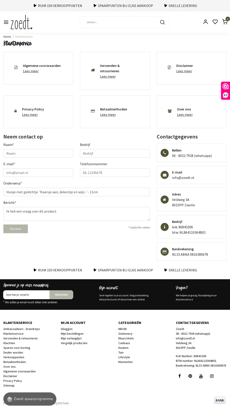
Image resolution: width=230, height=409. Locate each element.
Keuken (123, 348)
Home (7, 36)
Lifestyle (124, 357)
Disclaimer (10, 376)
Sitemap (9, 385)
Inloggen (67, 329)
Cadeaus (124, 343)
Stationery (125, 334)
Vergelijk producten (74, 343)
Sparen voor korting (16, 348)
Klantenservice (24, 36)
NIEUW (122, 329)
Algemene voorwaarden (19, 371)
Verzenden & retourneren (20, 338)
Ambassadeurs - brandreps (21, 329)
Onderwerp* (12, 183)
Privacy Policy (12, 381)
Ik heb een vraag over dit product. (76, 214)
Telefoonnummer (93, 164)
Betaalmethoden (14, 362)
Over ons (9, 367)
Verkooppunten (13, 357)
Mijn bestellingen (72, 334)
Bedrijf (85, 144)
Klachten (9, 343)
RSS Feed (63, 403)
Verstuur (15, 229)
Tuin (121, 352)
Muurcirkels (126, 338)
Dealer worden (13, 352)
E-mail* (9, 164)
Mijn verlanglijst (71, 338)
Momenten (125, 362)
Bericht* (9, 202)
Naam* (8, 144)
